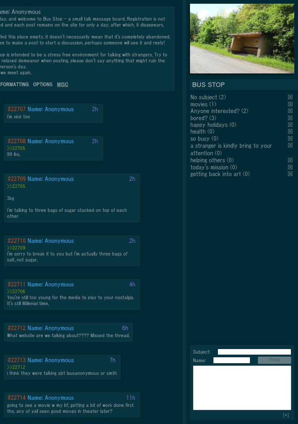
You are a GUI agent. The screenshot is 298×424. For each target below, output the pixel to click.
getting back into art (215, 174)
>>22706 (16, 291)
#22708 (17, 141)
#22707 (17, 109)
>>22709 (16, 247)
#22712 (17, 328)
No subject (204, 97)
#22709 (17, 179)
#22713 (17, 360)
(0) (232, 125)
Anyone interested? (215, 111)
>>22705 (16, 148)
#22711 (17, 284)
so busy (200, 138)
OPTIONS (43, 84)
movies (198, 104)
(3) (212, 118)
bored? (198, 118)
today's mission (209, 167)
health (198, 131)
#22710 (17, 241)
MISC (62, 84)
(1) (212, 104)
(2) (222, 97)
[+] (286, 415)
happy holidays (209, 125)
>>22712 (16, 367)
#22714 (17, 398)
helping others (207, 160)
